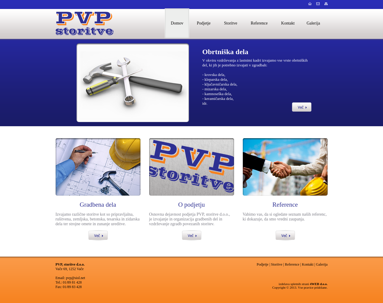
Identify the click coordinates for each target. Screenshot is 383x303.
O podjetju (191, 204)
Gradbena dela (98, 204)
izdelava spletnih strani (294, 284)
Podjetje (262, 264)
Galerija (322, 264)
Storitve (276, 264)
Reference (285, 204)
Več (302, 107)
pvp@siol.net (75, 278)
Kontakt (308, 264)
